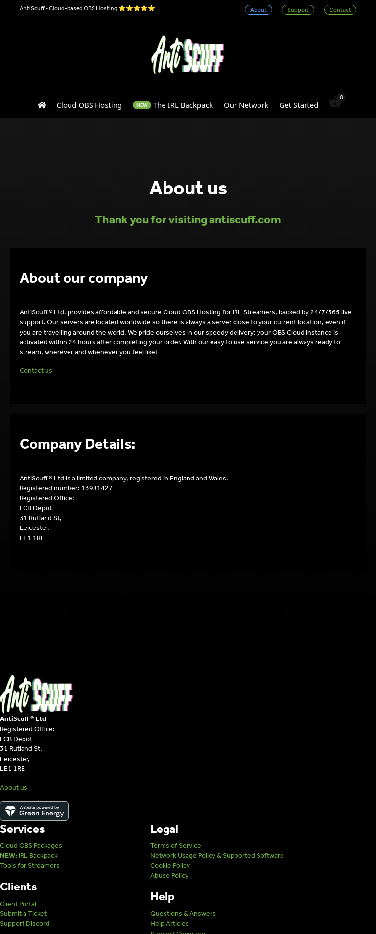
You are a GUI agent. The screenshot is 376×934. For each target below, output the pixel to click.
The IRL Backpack (173, 105)
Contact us (36, 370)
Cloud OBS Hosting (89, 105)
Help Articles (169, 923)
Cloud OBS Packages (31, 845)
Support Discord (24, 923)
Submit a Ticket (23, 914)
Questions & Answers (183, 914)
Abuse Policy (169, 875)
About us (13, 787)
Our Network (246, 105)
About (258, 9)
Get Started (298, 105)
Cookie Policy (170, 866)
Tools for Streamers (30, 866)
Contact (340, 9)
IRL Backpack (29, 855)
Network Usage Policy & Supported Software (217, 855)
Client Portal (18, 904)
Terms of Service (175, 845)
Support (298, 9)
